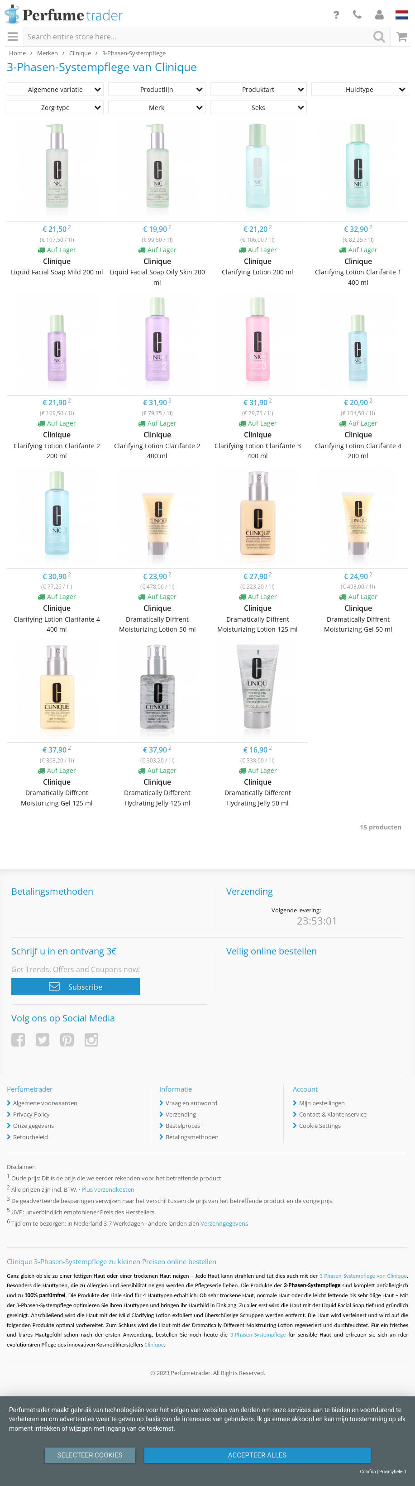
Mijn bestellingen (322, 1103)
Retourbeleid (30, 1137)
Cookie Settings (320, 1126)
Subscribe (75, 986)
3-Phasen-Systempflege (259, 1334)
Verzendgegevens (224, 1224)
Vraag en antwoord (191, 1103)
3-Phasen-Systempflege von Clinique (363, 1275)
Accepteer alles (257, 1455)
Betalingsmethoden (192, 1137)
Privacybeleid (392, 1471)
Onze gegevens (33, 1126)
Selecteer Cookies (90, 1455)
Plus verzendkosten (107, 1189)
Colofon (368, 1471)
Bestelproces (183, 1126)
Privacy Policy (31, 1114)
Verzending (181, 1114)
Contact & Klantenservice (333, 1114)
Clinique (154, 1344)
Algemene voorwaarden (45, 1103)
